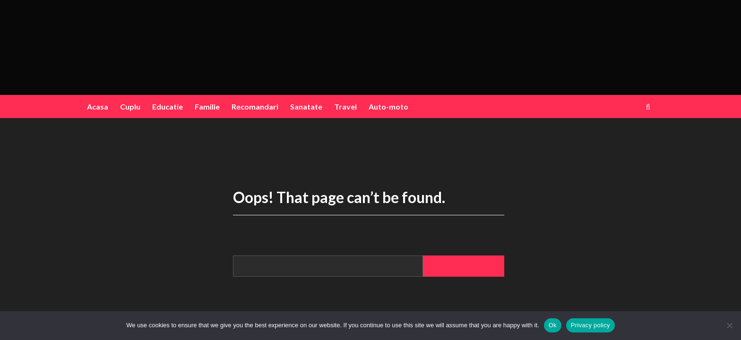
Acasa (97, 106)
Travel (345, 106)
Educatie (167, 106)
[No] (729, 325)
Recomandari (255, 106)
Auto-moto (388, 106)
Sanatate (306, 106)
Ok (553, 325)
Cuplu (130, 106)
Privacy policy (590, 325)
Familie (207, 106)
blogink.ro (368, 41)
